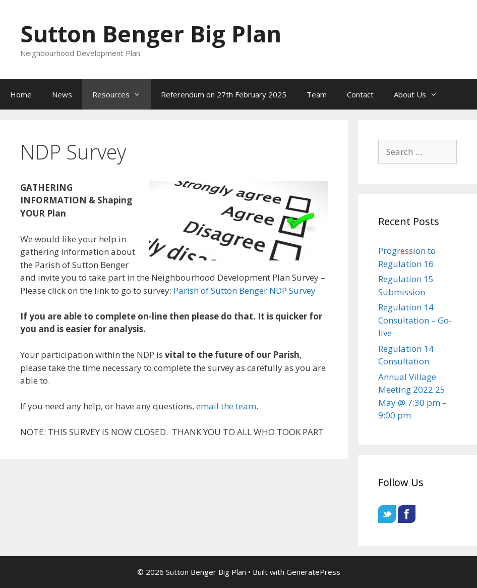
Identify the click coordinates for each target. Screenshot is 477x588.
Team (317, 94)
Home (21, 94)
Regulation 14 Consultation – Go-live (415, 320)
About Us (420, 94)
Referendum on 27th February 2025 (223, 94)
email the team (226, 406)
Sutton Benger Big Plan (150, 33)
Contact (360, 94)
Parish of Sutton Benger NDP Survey (245, 290)
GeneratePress (313, 572)
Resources (121, 94)
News (62, 94)
